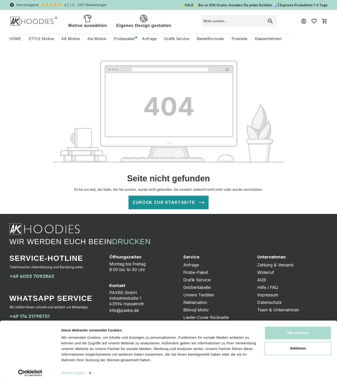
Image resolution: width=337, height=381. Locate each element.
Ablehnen (298, 347)
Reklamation (195, 302)
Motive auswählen (87, 21)
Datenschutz (269, 302)
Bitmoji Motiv (196, 309)
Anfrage (191, 264)
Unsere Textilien (198, 294)
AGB (261, 279)
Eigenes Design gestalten (143, 21)
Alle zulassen (298, 332)
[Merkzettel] (314, 21)
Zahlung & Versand (275, 264)
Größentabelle (197, 287)
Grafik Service (196, 279)
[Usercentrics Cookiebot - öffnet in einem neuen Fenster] (30, 371)
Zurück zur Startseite (163, 202)
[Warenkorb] (324, 21)
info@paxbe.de (124, 310)
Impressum (267, 294)
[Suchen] (270, 21)
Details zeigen (73, 372)
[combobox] (232, 21)
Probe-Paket (195, 272)
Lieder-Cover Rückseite (206, 317)
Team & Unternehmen (278, 309)
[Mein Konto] (303, 21)
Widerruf (265, 272)
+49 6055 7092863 (31, 276)
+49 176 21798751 (29, 316)
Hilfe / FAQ (267, 287)
